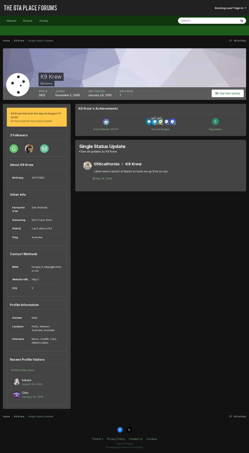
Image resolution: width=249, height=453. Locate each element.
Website (11, 20)
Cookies (151, 439)
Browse (27, 20)
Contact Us (136, 439)
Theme (97, 439)
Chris (25, 392)
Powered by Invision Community (124, 447)
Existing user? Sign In (230, 8)
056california (106, 164)
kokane (26, 380)
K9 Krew (133, 164)
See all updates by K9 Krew (98, 151)
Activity (43, 20)
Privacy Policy (116, 439)
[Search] (195, 21)
